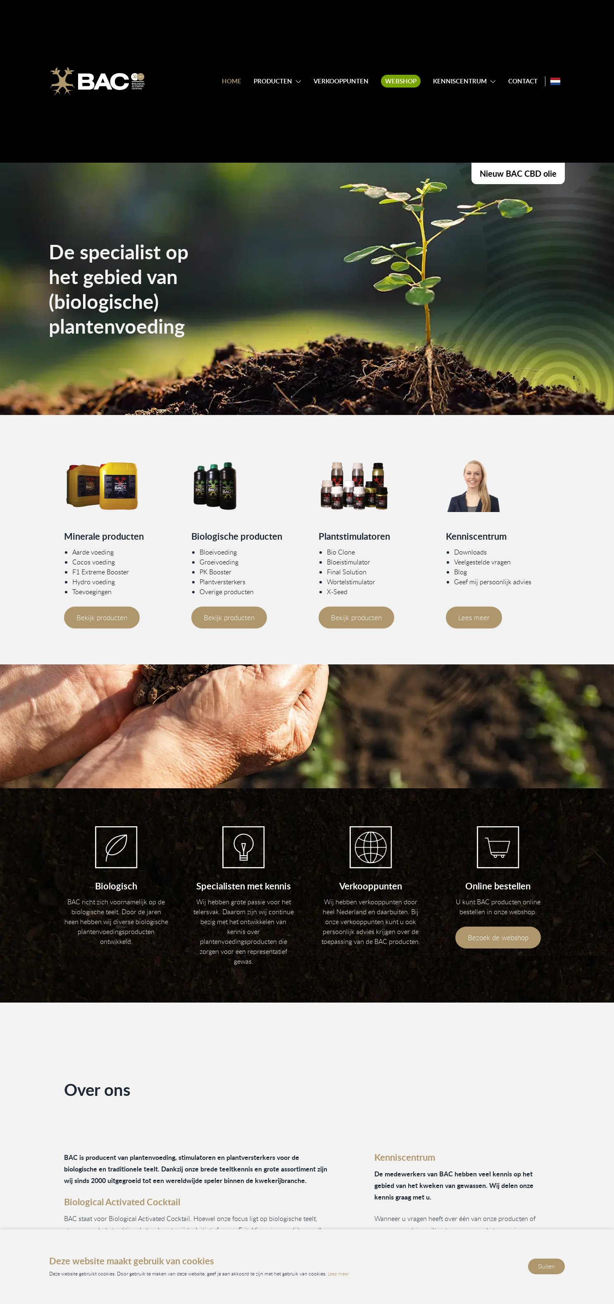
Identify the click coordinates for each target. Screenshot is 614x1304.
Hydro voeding (93, 581)
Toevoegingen (92, 591)
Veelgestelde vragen (482, 561)
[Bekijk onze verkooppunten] (371, 847)
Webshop (400, 81)
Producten (273, 81)
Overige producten (227, 591)
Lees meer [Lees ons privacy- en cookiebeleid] (338, 1273)
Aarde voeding (93, 551)
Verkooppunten (341, 81)
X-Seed (337, 591)
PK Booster (215, 571)
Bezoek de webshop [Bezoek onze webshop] (498, 937)
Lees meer (474, 617)
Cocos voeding (93, 561)
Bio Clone (341, 551)
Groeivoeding (219, 561)
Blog (460, 571)
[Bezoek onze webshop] (498, 847)
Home (231, 81)
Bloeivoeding (218, 551)
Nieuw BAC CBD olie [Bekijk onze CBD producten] (518, 173)
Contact (523, 81)
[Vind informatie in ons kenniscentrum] (243, 847)
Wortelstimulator (351, 581)
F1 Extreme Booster (100, 571)
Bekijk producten (101, 617)
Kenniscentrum (460, 81)
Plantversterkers (222, 581)
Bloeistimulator (348, 561)
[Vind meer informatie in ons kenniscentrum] (498, 486)
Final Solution (346, 571)
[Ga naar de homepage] (97, 81)
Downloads (470, 551)
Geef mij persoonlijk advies (492, 581)
